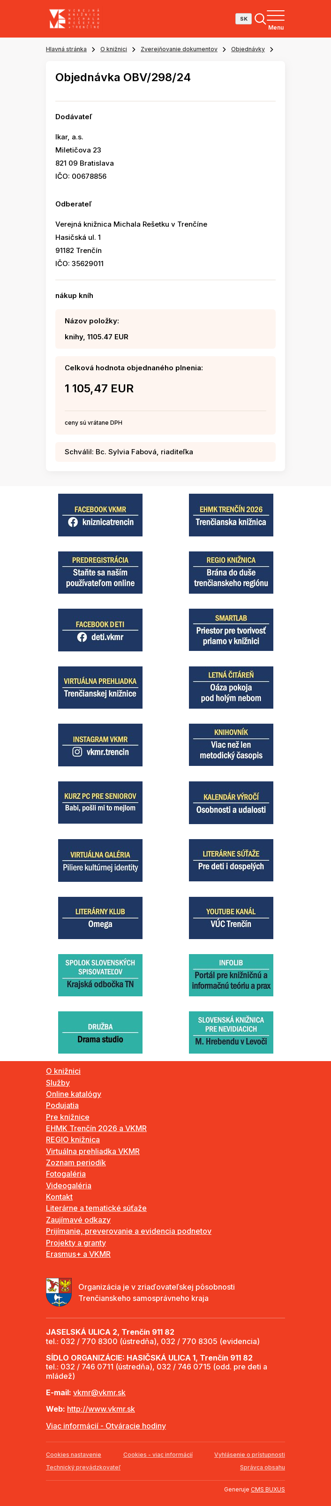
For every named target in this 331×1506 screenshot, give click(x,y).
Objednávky (248, 49)
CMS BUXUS (268, 1489)
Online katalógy (73, 1094)
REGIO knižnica (73, 1139)
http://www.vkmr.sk (101, 1409)
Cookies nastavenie (73, 1454)
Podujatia (62, 1105)
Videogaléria (68, 1185)
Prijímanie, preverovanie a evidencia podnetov (128, 1231)
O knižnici (113, 49)
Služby (58, 1082)
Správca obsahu (262, 1467)
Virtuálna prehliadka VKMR (93, 1151)
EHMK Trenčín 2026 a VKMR (96, 1128)
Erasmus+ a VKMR (78, 1254)
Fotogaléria (66, 1173)
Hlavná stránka (66, 49)
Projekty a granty (76, 1242)
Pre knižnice (68, 1117)
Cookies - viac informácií (158, 1454)
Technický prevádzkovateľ (83, 1467)
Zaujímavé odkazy (78, 1219)
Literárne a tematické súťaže (96, 1208)
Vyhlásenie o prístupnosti (249, 1454)
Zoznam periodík (76, 1162)
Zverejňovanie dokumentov (179, 49)
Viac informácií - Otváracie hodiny (106, 1425)
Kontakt (59, 1196)
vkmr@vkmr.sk (99, 1392)
